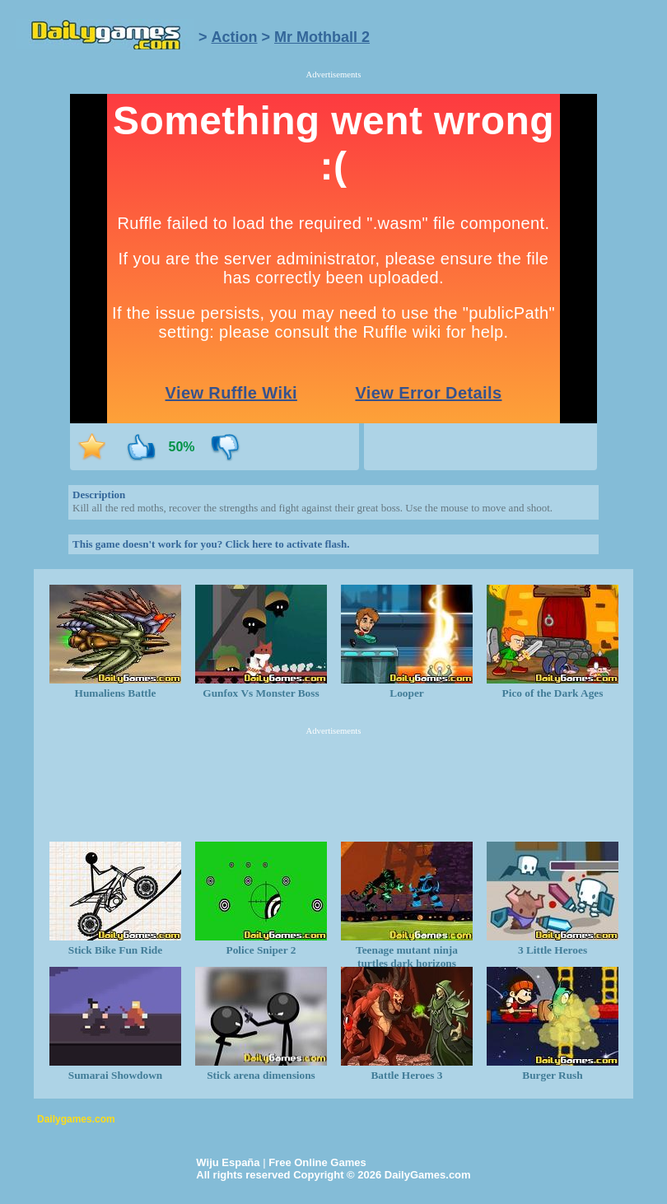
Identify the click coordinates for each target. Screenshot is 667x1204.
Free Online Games (317, 1162)
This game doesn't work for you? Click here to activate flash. (210, 544)
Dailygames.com (76, 1119)
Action (235, 37)
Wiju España (227, 1162)
